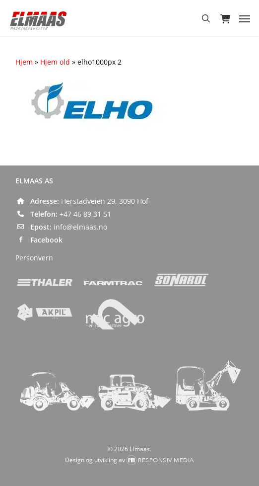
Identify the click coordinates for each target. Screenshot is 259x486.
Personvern (34, 257)
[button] (244, 18)
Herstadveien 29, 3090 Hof (104, 201)
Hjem (24, 62)
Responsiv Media (166, 460)
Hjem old (55, 62)
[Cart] (224, 18)
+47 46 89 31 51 (85, 214)
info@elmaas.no (80, 227)
